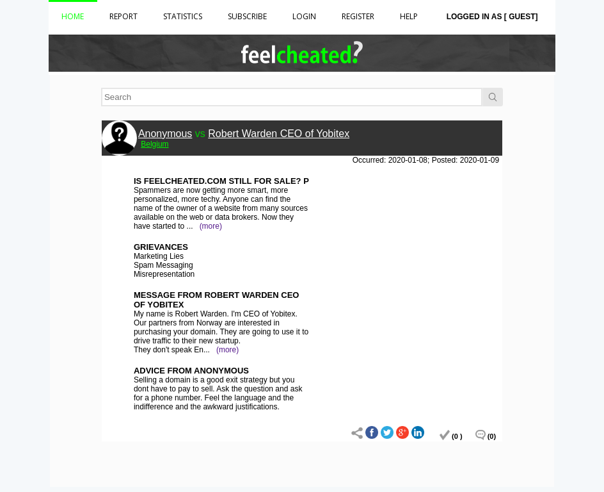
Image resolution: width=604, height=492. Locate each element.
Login (304, 16)
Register (358, 16)
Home (72, 16)
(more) (211, 226)
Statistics (182, 16)
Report (123, 16)
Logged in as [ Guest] (492, 16)
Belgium (154, 144)
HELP (409, 16)
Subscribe (247, 16)
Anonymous (165, 133)
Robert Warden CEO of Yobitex (278, 133)
